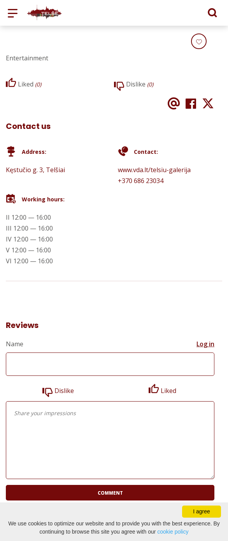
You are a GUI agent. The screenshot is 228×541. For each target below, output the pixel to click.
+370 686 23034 (140, 180)
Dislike (64, 390)
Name (14, 344)
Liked (168, 390)
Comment (110, 493)
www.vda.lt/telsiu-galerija (154, 170)
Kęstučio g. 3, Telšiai (35, 170)
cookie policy (172, 532)
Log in (205, 344)
